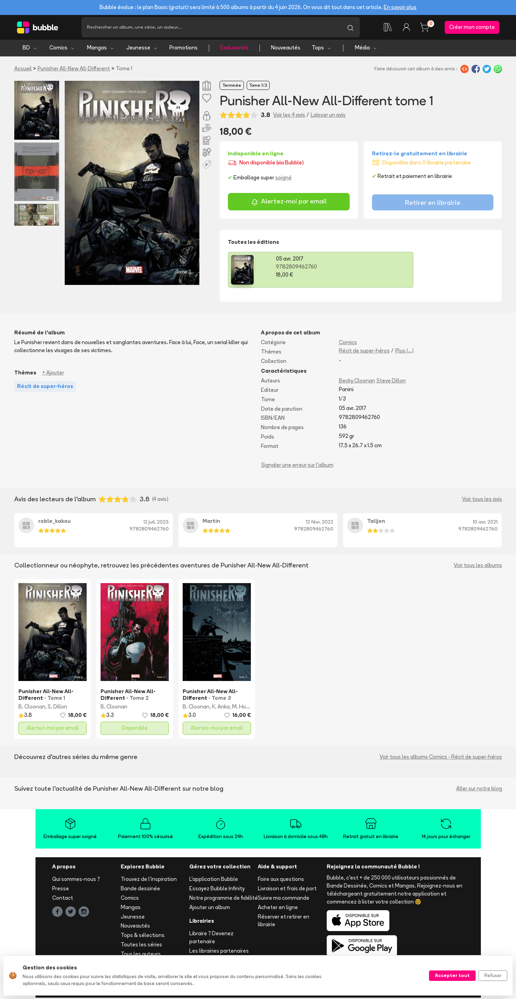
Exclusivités (234, 49)
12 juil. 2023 (156, 523)
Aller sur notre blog (479, 789)
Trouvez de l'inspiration (149, 880)
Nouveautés (285, 49)
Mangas (100, 49)
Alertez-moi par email (289, 203)
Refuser (492, 975)
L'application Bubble (213, 880)
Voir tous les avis (482, 500)
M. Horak (242, 707)
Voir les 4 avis (289, 116)
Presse (60, 889)
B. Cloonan (31, 707)
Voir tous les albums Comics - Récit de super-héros (441, 757)
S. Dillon (57, 707)
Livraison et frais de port (287, 889)
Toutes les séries (141, 945)
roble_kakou (54, 522)
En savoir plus (400, 7)
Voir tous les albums (478, 566)
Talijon (376, 522)
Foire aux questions (281, 880)
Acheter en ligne (278, 908)
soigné (283, 178)
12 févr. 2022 (319, 523)
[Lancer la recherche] (350, 28)
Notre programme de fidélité (223, 899)
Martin (211, 522)
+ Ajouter (53, 373)
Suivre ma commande (283, 899)
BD (30, 49)
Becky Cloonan (357, 382)
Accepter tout (452, 975)
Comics (62, 49)
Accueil (23, 69)
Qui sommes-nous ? (76, 880)
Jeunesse (142, 49)
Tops (322, 49)
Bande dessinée (140, 889)
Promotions (183, 49)
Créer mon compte (472, 27)
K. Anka (221, 707)
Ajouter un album (209, 908)
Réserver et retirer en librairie (283, 921)
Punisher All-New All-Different (74, 69)
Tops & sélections (143, 936)
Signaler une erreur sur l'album (297, 466)
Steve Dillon (391, 382)
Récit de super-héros (364, 351)
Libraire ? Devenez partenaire (211, 938)
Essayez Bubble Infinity (217, 889)
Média (366, 49)
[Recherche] (211, 28)
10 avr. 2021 (485, 523)
